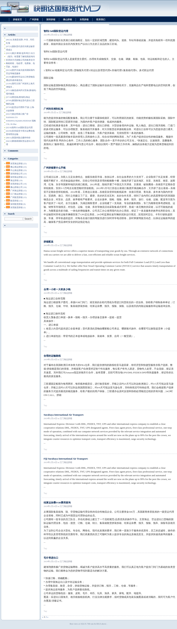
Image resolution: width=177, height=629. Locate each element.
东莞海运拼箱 (18, 163)
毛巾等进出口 (51, 557)
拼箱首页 (17, 19)
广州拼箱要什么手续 (55, 167)
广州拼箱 (34, 19)
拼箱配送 (48, 241)
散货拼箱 (16, 201)
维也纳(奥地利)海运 (18, 97)
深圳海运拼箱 (18, 177)
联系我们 (100, 19)
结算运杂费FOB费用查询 (57, 502)
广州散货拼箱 (18, 197)
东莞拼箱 (84, 19)
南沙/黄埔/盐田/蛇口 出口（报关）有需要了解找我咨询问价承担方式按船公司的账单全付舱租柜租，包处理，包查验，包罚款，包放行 (20, 60)
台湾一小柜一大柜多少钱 (57, 289)
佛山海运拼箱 (18, 167)
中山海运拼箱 (18, 170)
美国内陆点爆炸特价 (18, 137)
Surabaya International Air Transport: (64, 414)
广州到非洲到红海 (53, 108)
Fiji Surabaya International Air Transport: (66, 458)
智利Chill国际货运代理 (56, 31)
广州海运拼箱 (18, 190)
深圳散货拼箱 (18, 204)
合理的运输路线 (52, 355)
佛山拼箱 (67, 19)
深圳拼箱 (50, 19)
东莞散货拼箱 (18, 207)
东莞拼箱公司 (18, 184)
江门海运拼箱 (18, 194)
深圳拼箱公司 (18, 174)
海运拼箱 (16, 180)
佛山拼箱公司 (18, 187)
